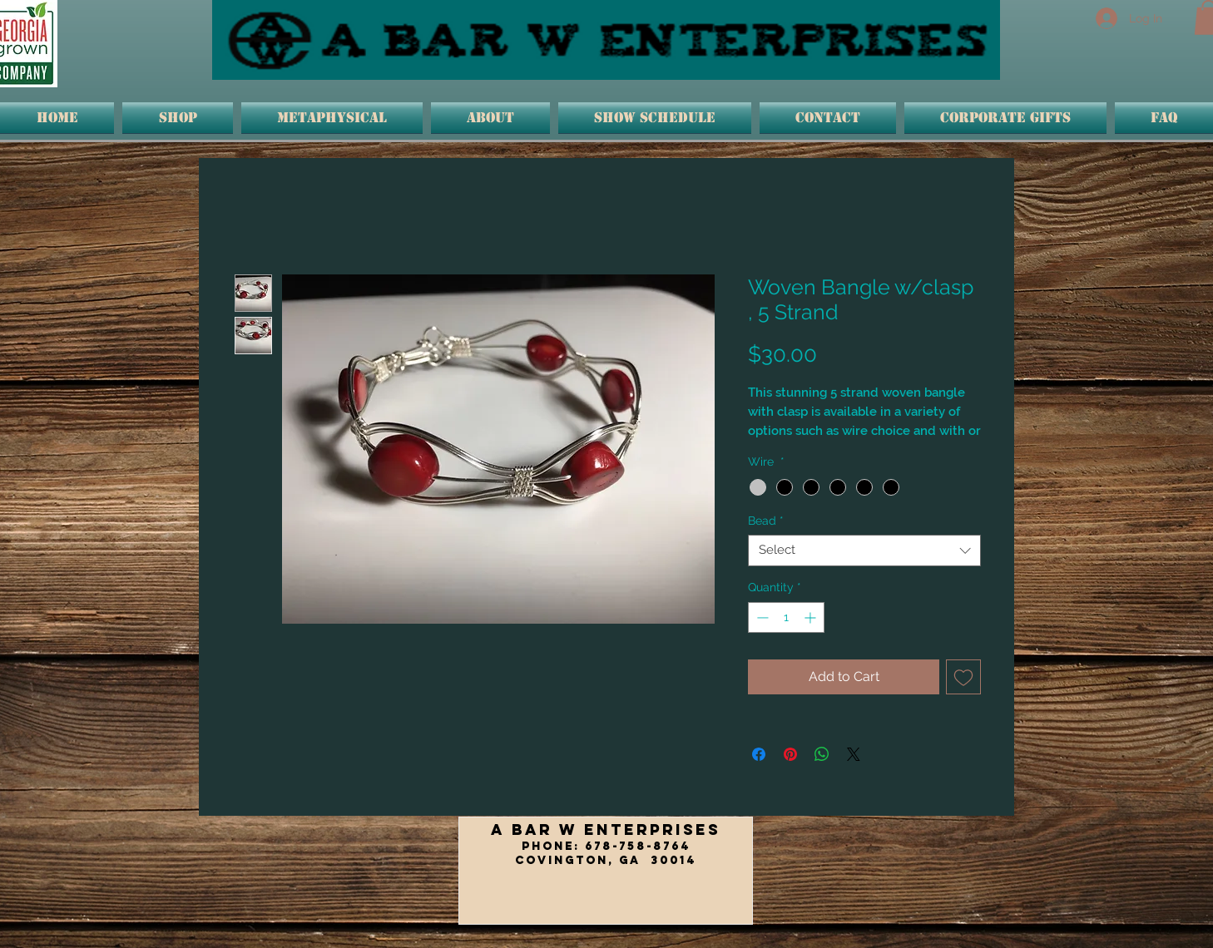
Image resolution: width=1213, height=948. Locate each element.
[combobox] (864, 550)
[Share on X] (854, 754)
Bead (766, 520)
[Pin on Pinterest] (790, 754)
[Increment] (811, 617)
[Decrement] (760, 617)
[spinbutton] (786, 617)
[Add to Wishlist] (963, 676)
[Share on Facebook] (759, 754)
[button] (332, 117)
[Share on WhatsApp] (822, 754)
